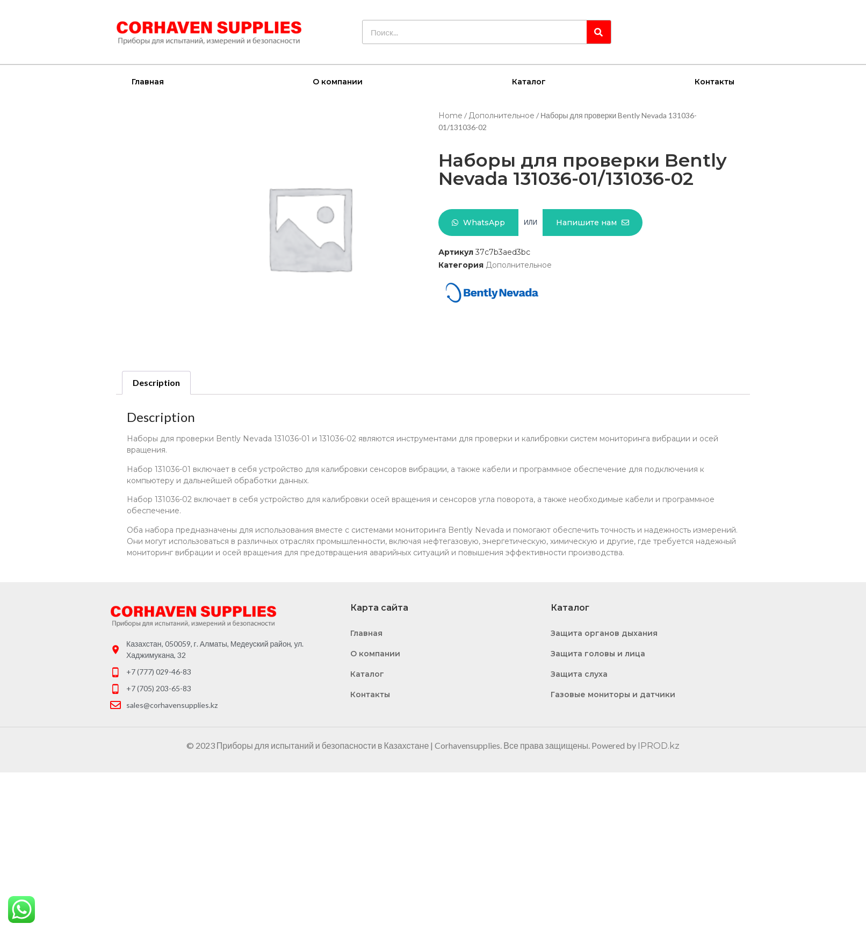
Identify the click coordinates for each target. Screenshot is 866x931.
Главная (148, 81)
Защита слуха (579, 673)
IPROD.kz (659, 745)
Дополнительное (501, 115)
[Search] (599, 32)
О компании (338, 81)
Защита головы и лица (598, 653)
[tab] (156, 382)
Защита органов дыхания (604, 633)
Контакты (714, 81)
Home (450, 115)
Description (156, 382)
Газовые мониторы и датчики (613, 694)
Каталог (529, 81)
